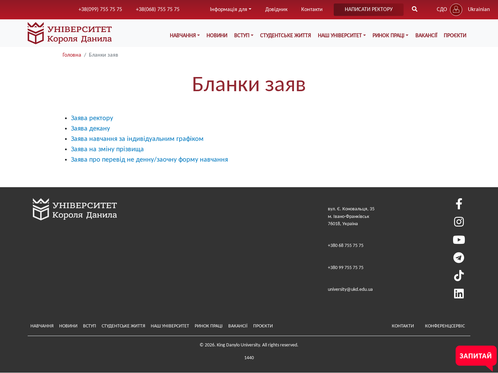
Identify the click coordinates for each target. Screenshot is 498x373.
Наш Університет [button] (340, 36)
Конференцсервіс (445, 326)
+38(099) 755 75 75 (100, 9)
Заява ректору (92, 118)
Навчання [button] (183, 36)
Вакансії (426, 36)
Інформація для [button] (228, 9)
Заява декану (90, 128)
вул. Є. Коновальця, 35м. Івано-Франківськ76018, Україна (351, 217)
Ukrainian (479, 9)
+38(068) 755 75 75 (157, 9)
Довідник (276, 9)
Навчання (42, 326)
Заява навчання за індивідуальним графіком (137, 139)
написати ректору (369, 9)
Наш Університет (170, 326)
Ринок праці (209, 326)
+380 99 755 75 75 (345, 267)
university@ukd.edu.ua (350, 289)
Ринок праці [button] (388, 36)
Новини (216, 36)
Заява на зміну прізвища (107, 149)
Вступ (89, 326)
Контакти (312, 9)
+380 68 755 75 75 (345, 245)
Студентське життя (285, 36)
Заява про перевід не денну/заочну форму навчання (149, 159)
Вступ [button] (241, 36)
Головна (72, 55)
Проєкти (455, 36)
